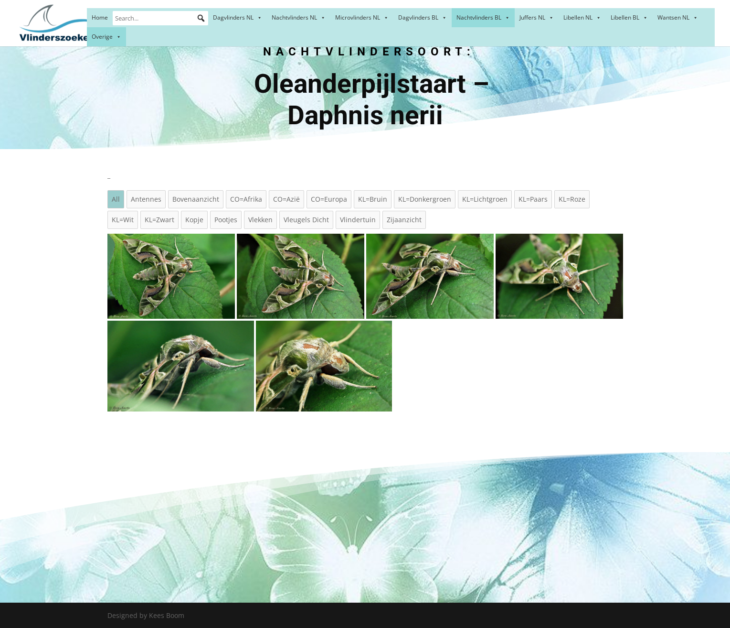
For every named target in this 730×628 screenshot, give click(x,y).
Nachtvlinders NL (299, 17)
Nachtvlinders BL (483, 17)
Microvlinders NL (362, 17)
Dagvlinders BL (422, 17)
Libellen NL (582, 17)
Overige (106, 36)
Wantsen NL (677, 17)
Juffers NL (536, 17)
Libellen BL (629, 17)
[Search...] (160, 18)
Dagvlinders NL (237, 17)
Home (100, 17)
